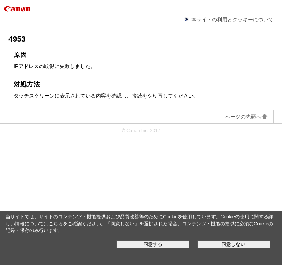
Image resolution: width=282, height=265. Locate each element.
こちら (55, 223)
